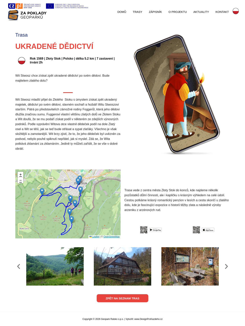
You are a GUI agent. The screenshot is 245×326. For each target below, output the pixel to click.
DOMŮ (126, 11)
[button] (78, 181)
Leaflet (94, 236)
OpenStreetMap (111, 236)
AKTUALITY (202, 11)
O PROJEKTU (179, 11)
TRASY (141, 11)
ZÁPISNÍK (157, 11)
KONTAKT (222, 11)
